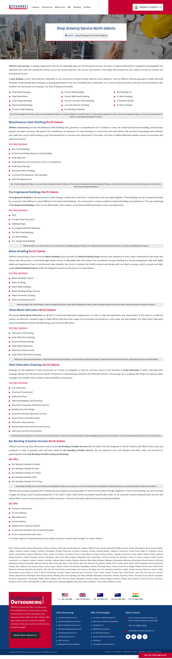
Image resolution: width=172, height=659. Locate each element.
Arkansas (76, 548)
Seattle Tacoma (135, 569)
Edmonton (38, 554)
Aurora (97, 548)
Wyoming (73, 575)
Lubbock (55, 560)
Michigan (100, 560)
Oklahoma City (25, 566)
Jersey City (105, 557)
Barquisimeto (23, 578)
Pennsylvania (75, 566)
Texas (95, 572)
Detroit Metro (20, 554)
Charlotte (40, 551)
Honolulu (33, 557)
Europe (118, 581)
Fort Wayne (59, 554)
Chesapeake (50, 551)
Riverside (20, 569)
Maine (69, 560)
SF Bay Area (146, 569)
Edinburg (111, 581)
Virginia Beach (20, 575)
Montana (159, 560)
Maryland (75, 560)
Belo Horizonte (64, 578)
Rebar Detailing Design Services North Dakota (109, 304)
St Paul (41, 572)
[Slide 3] (90, 56)
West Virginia (41, 575)
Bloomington (140, 548)
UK (145, 572)
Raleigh (131, 566)
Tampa (67, 572)
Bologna (109, 578)
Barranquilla (33, 578)
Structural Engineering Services (69, 621)
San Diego (93, 569)
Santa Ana (109, 569)
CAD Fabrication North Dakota (21, 436)
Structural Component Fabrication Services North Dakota (140, 436)
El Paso (45, 554)
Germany (102, 554)
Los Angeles (23, 560)
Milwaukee (109, 560)
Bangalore (159, 575)
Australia (138, 575)
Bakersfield (111, 548)
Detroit (11, 554)
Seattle (125, 569)
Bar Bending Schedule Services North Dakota (32, 486)
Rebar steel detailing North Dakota (48, 114)
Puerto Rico (123, 566)
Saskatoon (118, 569)
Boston (153, 548)
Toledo (101, 572)
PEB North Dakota (29, 246)
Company (35, 7)
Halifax (139, 554)
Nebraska (38, 563)
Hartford (159, 554)
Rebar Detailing (27, 251)
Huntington (49, 557)
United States (129, 572)
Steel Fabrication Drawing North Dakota (57, 359)
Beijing (41, 578)
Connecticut (123, 551)
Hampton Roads (149, 554)
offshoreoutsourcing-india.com (32, 652)
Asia (56, 581)
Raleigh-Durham (141, 566)
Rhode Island (158, 566)
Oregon (53, 566)
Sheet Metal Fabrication (32, 310)
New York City (93, 563)
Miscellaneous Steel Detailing (36, 122)
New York (83, 563)
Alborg (51, 581)
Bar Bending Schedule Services (37, 441)
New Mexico (63, 563)
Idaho (57, 557)
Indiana (73, 557)
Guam (134, 554)
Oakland (12, 566)
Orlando (59, 566)
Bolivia (102, 578)
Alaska (23, 548)
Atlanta (91, 548)
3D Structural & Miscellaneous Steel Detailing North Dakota (90, 184)
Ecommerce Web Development (104, 617)
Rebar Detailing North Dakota (55, 304)
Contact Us (157, 652)
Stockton (60, 572)
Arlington (84, 548)
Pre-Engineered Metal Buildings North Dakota (104, 246)
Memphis (83, 560)
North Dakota (129, 563)
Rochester (29, 569)
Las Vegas (138, 557)
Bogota (96, 578)
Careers (149, 652)
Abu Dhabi (81, 575)
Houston (41, 557)
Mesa (89, 560)
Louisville (48, 560)
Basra (81, 581)
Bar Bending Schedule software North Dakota (140, 486)
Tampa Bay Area (77, 572)
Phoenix (93, 566)
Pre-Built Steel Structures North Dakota (51, 246)
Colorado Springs (102, 551)
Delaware (152, 551)
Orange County (43, 566)
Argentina (123, 575)
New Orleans (74, 563)
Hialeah (27, 557)
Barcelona (12, 578)
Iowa (88, 557)
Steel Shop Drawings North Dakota (22, 114)
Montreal (22, 563)
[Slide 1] (81, 56)
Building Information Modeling (68, 644)
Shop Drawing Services (66, 637)
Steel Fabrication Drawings (34, 365)
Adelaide (89, 575)
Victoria (11, 575)
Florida (51, 554)
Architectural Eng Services (67, 617)
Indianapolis (81, 557)
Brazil (130, 578)
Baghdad (69, 581)
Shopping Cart (98, 625)
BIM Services (60, 7)
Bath (85, 581)
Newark (102, 563)
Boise (148, 548)
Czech (99, 581)
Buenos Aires (22, 581)
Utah (137, 572)
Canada (26, 551)
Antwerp (116, 575)
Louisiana (40, 560)
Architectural (118, 652)
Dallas (143, 551)
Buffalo (160, 548)
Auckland (61, 581)
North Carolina (117, 563)
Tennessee (88, 572)
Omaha (34, 566)
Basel (76, 581)
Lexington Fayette (149, 557)
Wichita (50, 575)
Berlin (73, 578)
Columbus (114, 551)
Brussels (150, 578)
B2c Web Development (101, 633)
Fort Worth (69, 554)
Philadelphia (85, 566)
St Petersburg (50, 572)
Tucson (115, 572)
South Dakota (14, 572)
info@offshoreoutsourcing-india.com (141, 631)
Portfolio (87, 7)
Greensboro (126, 554)
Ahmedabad (97, 575)
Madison (63, 560)
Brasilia (124, 578)
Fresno (76, 554)
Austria (145, 575)
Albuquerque (38, 548)
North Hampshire (141, 563)
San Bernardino (71, 569)
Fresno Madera (86, 554)
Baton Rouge (129, 548)
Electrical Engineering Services (69, 625)
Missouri (144, 560)
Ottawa (66, 566)
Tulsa (120, 572)
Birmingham (80, 578)
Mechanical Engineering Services (70, 629)
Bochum (89, 578)
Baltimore (119, 548)
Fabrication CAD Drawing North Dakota (28, 359)
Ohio (17, 566)
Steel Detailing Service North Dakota (147, 184)
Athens (131, 575)
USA (141, 572)
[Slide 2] (86, 56)
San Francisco (83, 569)
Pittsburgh (101, 566)
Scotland (32, 560)
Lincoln (160, 557)
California (18, 551)
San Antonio (59, 569)
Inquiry (22, 538)
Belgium (54, 578)
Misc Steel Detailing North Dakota (23, 184)
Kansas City (114, 557)
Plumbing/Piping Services (67, 633)
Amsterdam (107, 575)
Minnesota (128, 560)
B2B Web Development (101, 629)
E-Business (97, 640)
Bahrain (151, 575)
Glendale (118, 554)
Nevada (45, 563)
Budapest (12, 581)
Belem (47, 578)
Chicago (59, 551)
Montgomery (13, 563)
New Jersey (53, 563)
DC (147, 551)
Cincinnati (75, 551)
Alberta (45, 581)
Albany (29, 548)
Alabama (17, 548)
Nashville (30, 563)
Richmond (12, 569)
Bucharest (159, 578)
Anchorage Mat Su (35, 581)
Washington (31, 575)
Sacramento (38, 569)
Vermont (159, 572)
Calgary (11, 551)
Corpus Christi (134, 551)
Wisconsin (65, 575)
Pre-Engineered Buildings (33, 192)
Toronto (108, 572)
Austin (103, 548)
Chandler (33, 551)
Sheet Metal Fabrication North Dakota (114, 359)
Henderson (19, 557)
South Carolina (157, 569)
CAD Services (47, 7)
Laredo (130, 557)
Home (69, 35)
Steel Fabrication (131, 370)
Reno (150, 566)
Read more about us (25, 635)
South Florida (25, 572)
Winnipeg (57, 575)
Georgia (96, 554)
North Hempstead (156, 563)
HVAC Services (63, 640)
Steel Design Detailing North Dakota (105, 114)
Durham (30, 554)
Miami (94, 560)
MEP (69, 7)
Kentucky (123, 557)
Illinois (67, 557)
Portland (115, 566)
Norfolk (108, 563)
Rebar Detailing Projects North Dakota (30, 304)
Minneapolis (118, 560)
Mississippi (136, 560)
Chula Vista (66, 551)
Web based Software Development (105, 621)
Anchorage (62, 548)
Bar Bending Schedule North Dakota (110, 486)
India (62, 557)
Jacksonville (95, 557)
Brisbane (136, 578)
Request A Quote (150, 7)
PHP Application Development (103, 644)
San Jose (100, 569)
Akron (11, 548)
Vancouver (151, 572)
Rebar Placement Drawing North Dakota (141, 304)
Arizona (69, 548)
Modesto (151, 560)
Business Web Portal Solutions (104, 637)
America (47, 548)
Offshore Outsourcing (19, 127)
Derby (105, 581)
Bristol (143, 578)
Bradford (117, 578)
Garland (110, 554)
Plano (108, 566)
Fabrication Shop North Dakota (72, 436)
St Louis (34, 572)
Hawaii (11, 557)
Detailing (77, 7)
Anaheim (53, 548)
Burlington (92, 581)
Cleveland (84, 551)
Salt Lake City (49, 569)
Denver (160, 551)
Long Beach (13, 560)
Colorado (92, 551)
